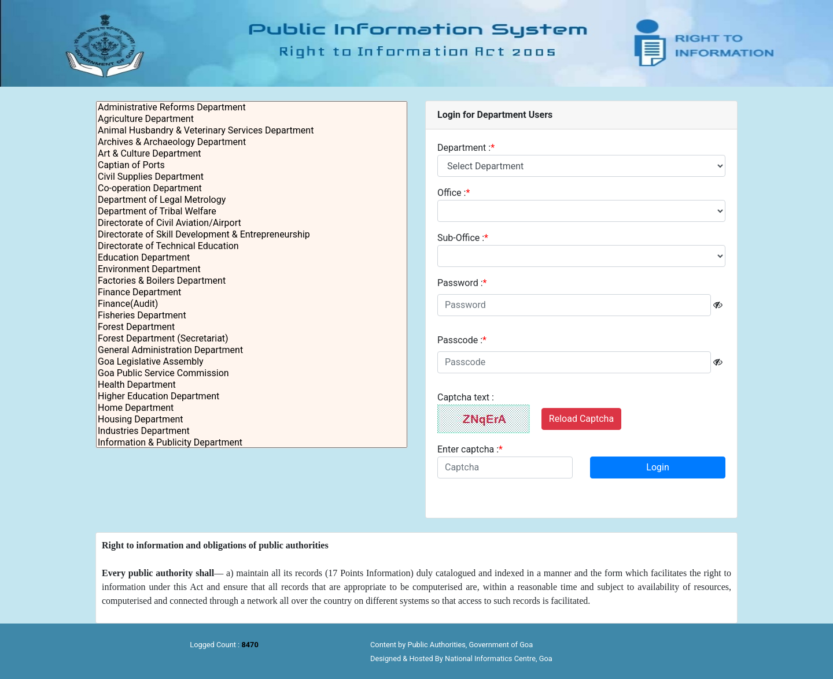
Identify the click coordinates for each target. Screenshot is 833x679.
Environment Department (252, 269)
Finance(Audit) (252, 304)
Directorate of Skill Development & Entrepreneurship (252, 234)
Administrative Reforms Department (252, 107)
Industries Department (252, 431)
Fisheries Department (252, 315)
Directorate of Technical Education (252, 246)
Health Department (252, 385)
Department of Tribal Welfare (252, 211)
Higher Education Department (252, 396)
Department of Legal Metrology (252, 200)
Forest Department (252, 327)
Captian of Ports (252, 165)
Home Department (252, 408)
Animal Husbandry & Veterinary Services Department (252, 130)
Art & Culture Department (252, 153)
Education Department (252, 258)
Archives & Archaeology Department (252, 142)
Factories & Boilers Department (252, 281)
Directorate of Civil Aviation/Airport (252, 223)
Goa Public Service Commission (252, 373)
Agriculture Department (252, 119)
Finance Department (252, 292)
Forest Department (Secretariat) (252, 338)
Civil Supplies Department (252, 177)
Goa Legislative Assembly (252, 362)
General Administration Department (252, 350)
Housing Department (252, 419)
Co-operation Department (252, 188)
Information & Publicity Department (252, 442)
